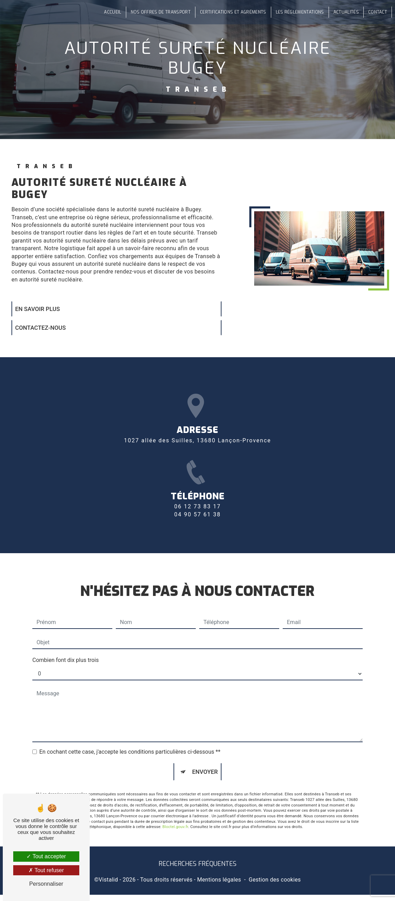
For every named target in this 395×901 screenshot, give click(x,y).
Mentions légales (219, 886)
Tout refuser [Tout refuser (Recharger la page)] (46, 870)
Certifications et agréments (231, 12)
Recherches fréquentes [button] (197, 870)
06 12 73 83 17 (197, 527)
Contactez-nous (44, 331)
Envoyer (205, 760)
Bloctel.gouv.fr (175, 816)
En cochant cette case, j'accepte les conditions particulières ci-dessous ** (129, 739)
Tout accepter (46, 856)
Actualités (343, 12)
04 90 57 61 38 (197, 535)
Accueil (110, 12)
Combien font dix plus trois (65, 648)
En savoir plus (41, 310)
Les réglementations (297, 12)
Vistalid (108, 886)
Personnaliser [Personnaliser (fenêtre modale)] (46, 884)
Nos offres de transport (158, 12)
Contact (375, 12)
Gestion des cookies (275, 886)
